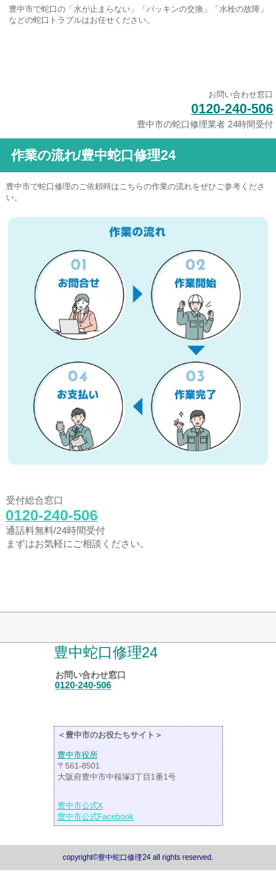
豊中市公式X (80, 805)
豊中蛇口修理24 (138, 60)
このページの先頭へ (55, 589)
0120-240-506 (232, 109)
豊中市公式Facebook (95, 816)
